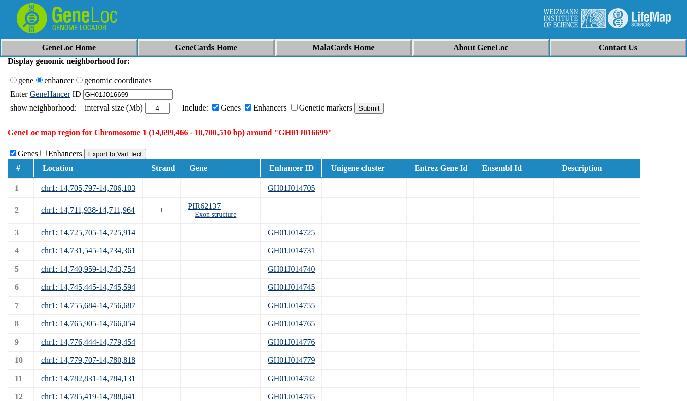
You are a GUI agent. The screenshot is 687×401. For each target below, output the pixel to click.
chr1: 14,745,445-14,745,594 (88, 287)
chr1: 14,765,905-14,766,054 (88, 323)
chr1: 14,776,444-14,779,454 (88, 342)
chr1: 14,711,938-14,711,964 (88, 210)
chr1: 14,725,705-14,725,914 (88, 232)
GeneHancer (50, 94)
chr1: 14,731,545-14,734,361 (88, 250)
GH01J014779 (291, 360)
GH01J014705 (291, 188)
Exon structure (215, 214)
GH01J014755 (291, 305)
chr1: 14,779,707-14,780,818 (88, 360)
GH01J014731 (291, 250)
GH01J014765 (291, 323)
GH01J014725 (291, 232)
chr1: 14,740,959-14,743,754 (88, 269)
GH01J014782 (291, 378)
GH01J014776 (291, 342)
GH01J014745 (291, 287)
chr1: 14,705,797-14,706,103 (88, 188)
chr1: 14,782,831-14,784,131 (88, 378)
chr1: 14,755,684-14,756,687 (88, 305)
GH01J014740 (291, 269)
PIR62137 (204, 206)
